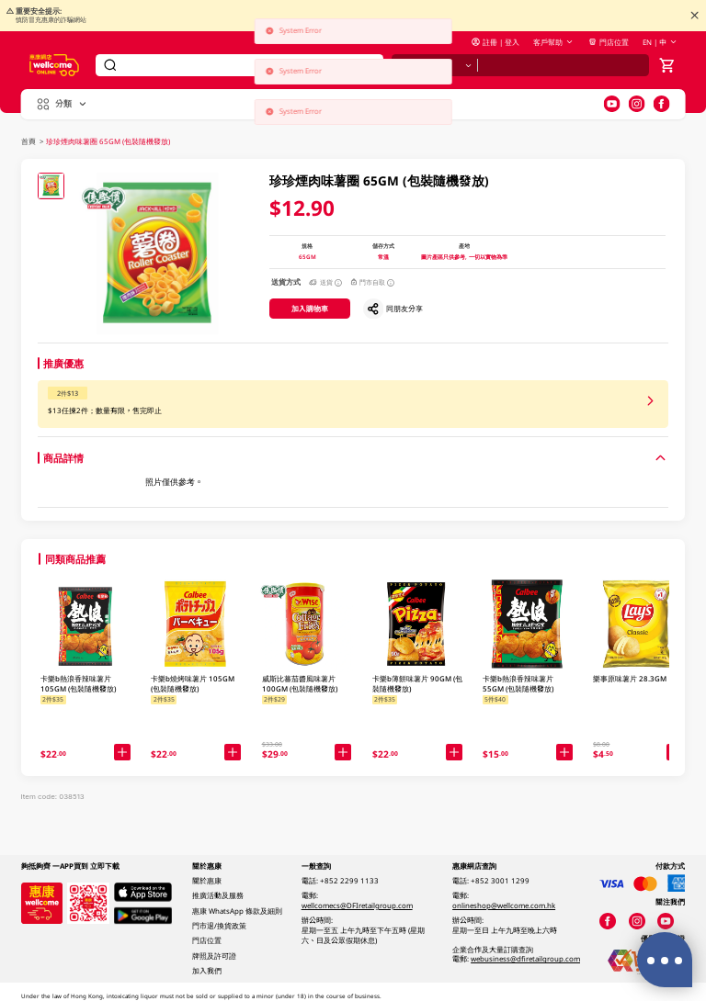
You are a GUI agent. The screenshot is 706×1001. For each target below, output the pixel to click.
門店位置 (608, 42)
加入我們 (207, 970)
